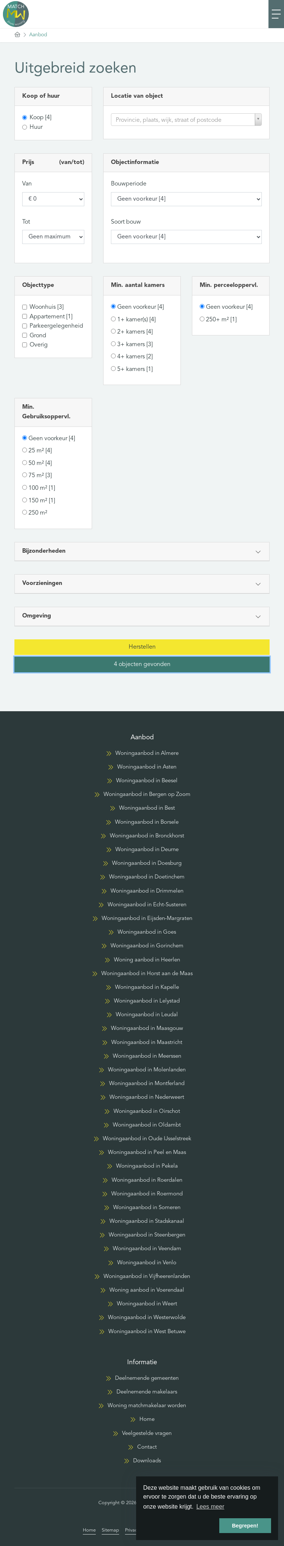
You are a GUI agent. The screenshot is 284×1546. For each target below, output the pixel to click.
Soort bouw (126, 222)
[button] (142, 647)
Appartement (51, 317)
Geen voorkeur (140, 307)
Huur (36, 127)
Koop (40, 118)
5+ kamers (135, 369)
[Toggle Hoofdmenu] (276, 14)
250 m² (37, 513)
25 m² (40, 451)
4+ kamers (135, 357)
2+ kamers (135, 332)
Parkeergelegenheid (56, 326)
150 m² (41, 501)
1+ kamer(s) (136, 320)
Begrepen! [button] (245, 1526)
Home (89, 1530)
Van (27, 184)
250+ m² (221, 320)
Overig (39, 345)
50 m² (40, 463)
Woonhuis (47, 307)
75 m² (40, 476)
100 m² (41, 488)
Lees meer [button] (210, 1506)
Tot (26, 222)
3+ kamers (135, 345)
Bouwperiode (128, 184)
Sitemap (110, 1530)
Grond (38, 336)
